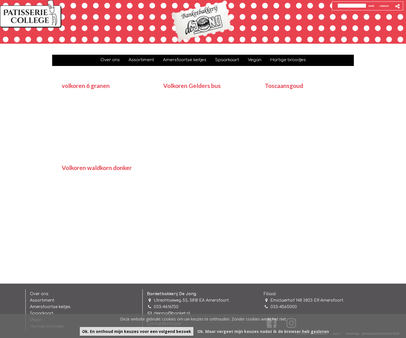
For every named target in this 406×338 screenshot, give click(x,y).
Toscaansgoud (284, 85)
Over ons (39, 294)
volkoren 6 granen (86, 85)
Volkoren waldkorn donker (97, 167)
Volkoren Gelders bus (192, 85)
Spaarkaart (42, 313)
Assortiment (42, 300)
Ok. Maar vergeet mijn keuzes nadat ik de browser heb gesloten (263, 331)
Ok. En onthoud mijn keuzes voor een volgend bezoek (136, 331)
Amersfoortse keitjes (50, 307)
